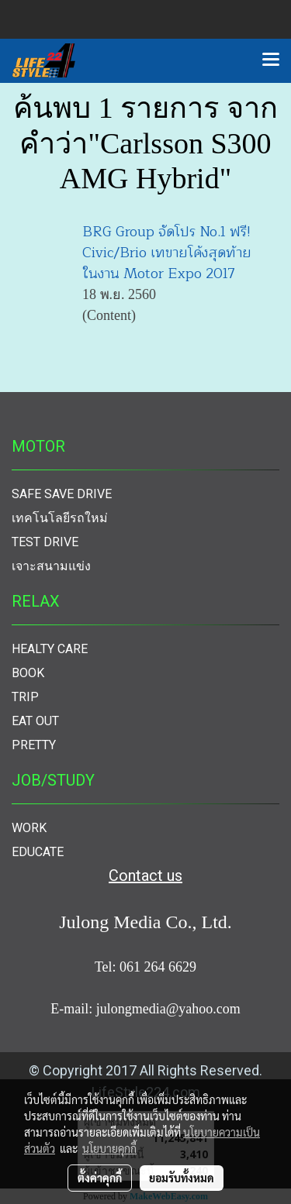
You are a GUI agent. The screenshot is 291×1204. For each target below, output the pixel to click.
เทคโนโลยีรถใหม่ (60, 518)
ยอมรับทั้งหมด (181, 1178)
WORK (29, 827)
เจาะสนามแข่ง (51, 566)
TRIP (25, 697)
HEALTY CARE (50, 649)
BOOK (28, 673)
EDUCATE (38, 852)
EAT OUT (35, 721)
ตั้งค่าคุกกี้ (100, 1178)
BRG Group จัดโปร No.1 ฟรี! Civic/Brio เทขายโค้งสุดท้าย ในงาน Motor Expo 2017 (166, 252)
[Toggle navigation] (271, 60)
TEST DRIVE (45, 542)
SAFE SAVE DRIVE (62, 494)
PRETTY (34, 745)
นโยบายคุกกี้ (109, 1148)
